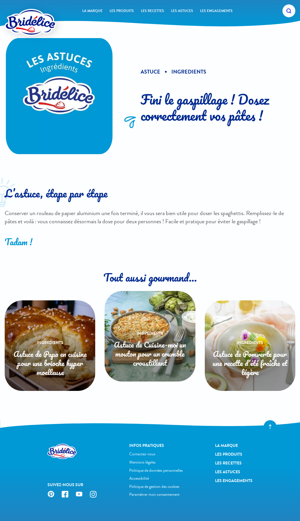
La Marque (92, 10)
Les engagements (216, 10)
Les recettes (152, 10)
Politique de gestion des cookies (154, 486)
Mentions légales (142, 462)
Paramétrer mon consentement (154, 494)
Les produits (122, 10)
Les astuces (182, 10)
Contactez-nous (142, 454)
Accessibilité (139, 478)
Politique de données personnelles (156, 470)
